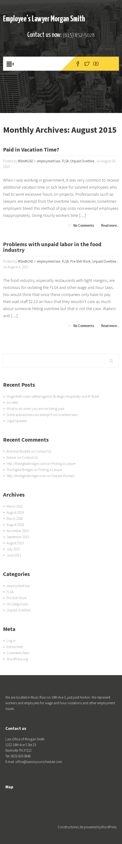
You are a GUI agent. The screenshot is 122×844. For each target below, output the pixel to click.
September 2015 (18, 537)
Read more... (110, 225)
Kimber (11, 457)
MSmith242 (25, 161)
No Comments (83, 225)
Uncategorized (17, 604)
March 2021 (15, 506)
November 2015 (18, 531)
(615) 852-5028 (79, 35)
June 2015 (14, 555)
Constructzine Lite (71, 827)
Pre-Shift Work (80, 261)
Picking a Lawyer (64, 463)
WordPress (109, 827)
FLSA (65, 161)
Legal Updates (17, 421)
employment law (48, 161)
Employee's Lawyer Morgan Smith (44, 19)
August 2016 (15, 524)
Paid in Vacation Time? (31, 150)
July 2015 (13, 549)
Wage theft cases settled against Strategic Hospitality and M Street (53, 396)
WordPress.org (17, 659)
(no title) (12, 402)
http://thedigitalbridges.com (26, 463)
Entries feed (15, 647)
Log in (11, 640)
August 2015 (15, 543)
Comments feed (18, 653)
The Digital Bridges (20, 469)
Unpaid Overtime (82, 161)
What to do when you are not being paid (35, 408)
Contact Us (43, 451)
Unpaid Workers (63, 476)
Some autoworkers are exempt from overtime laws (42, 414)
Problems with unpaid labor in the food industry (52, 247)
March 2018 (15, 518)
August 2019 (15, 512)
